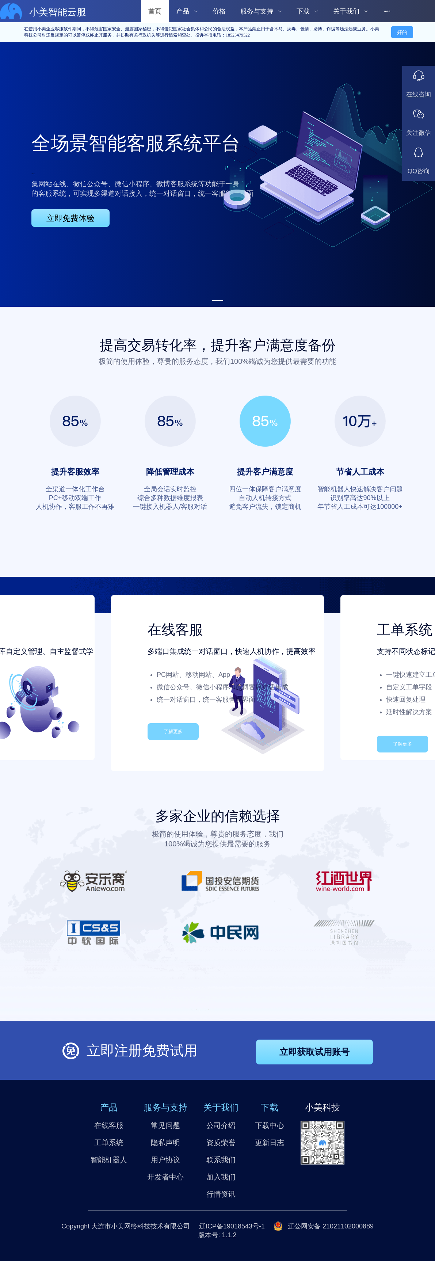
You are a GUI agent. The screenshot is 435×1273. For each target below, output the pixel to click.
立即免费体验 (70, 218)
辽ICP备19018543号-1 (232, 1226)
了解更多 (173, 731)
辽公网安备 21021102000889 (330, 1226)
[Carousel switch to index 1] (217, 300)
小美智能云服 (57, 12)
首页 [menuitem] (154, 11)
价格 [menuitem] (219, 11)
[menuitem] (187, 11)
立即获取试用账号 (314, 1052)
